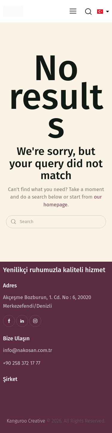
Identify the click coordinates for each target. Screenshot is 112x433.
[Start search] (13, 221)
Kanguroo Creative (26, 421)
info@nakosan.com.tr (27, 350)
